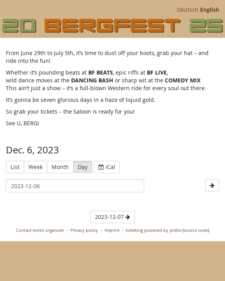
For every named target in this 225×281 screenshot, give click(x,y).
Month (60, 167)
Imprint (112, 230)
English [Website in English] (209, 9)
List (15, 167)
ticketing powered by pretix (153, 230)
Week (36, 167)
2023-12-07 (112, 217)
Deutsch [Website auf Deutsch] (187, 9)
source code (196, 230)
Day (83, 167)
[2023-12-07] (212, 185)
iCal (106, 167)
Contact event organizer (40, 230)
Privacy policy (84, 230)
